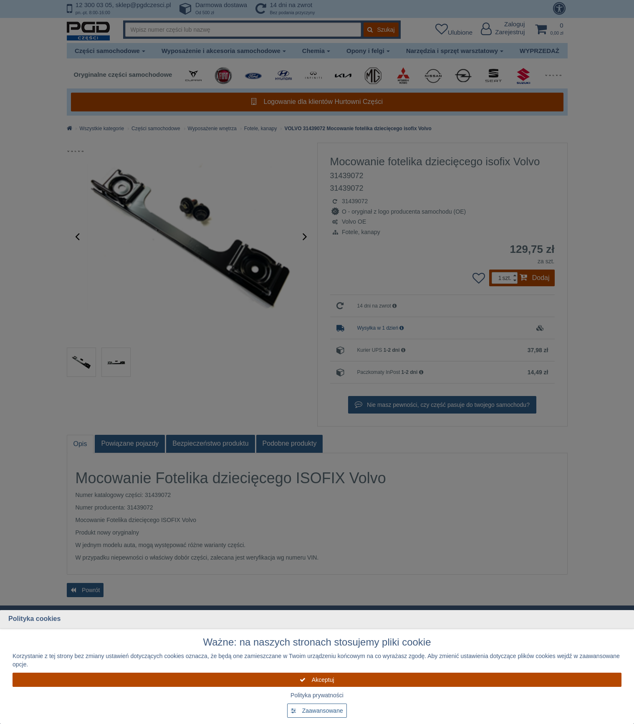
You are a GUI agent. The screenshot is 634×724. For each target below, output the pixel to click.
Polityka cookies (34, 618)
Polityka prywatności (317, 695)
